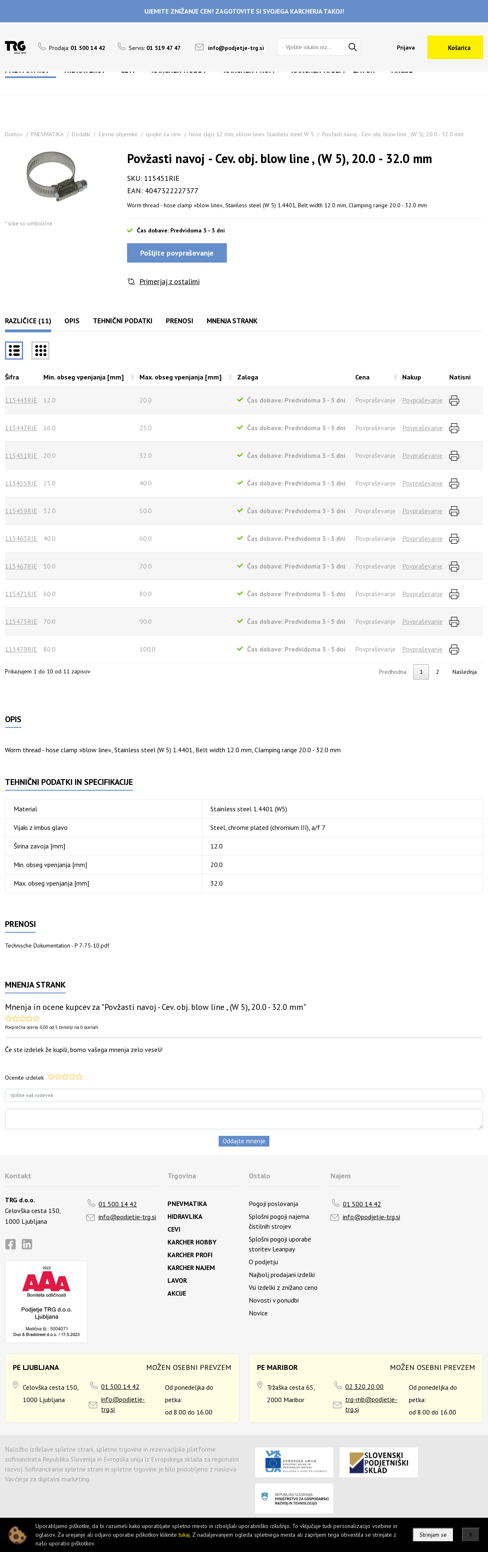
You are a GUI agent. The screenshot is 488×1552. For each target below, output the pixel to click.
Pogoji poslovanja (273, 1203)
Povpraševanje (422, 400)
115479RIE (21, 649)
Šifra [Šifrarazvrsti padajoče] (12, 377)
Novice (258, 1313)
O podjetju (263, 1262)
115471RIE (21, 594)
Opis (72, 320)
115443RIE (21, 400)
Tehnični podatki (123, 320)
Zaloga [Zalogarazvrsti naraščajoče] (247, 377)
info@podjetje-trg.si (236, 48)
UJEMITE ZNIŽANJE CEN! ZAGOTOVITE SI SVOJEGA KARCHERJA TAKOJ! (244, 11)
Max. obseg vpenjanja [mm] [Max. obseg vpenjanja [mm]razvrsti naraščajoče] (180, 377)
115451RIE (21, 455)
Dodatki (81, 134)
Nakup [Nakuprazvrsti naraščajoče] (411, 377)
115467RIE (21, 566)
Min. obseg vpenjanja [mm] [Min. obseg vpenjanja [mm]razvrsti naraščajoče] (83, 377)
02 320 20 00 (364, 1386)
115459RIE (21, 511)
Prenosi (179, 320)
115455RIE (21, 483)
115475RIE (21, 621)
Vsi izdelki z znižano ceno (283, 1287)
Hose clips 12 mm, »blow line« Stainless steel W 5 (251, 134)
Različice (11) (28, 320)
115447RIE (21, 428)
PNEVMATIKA (47, 134)
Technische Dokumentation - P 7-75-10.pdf (57, 945)
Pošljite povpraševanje (177, 253)
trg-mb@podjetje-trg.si (371, 1404)
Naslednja (465, 671)
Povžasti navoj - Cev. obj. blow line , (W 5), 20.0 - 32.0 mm (393, 134)
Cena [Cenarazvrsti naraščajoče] (362, 377)
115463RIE (21, 538)
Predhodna (392, 671)
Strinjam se (433, 1534)
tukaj (184, 1534)
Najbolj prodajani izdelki (282, 1274)
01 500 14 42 (118, 1204)
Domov (14, 134)
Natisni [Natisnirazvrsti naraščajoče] (460, 377)
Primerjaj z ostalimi (169, 281)
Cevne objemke (118, 134)
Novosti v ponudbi (274, 1300)
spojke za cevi (163, 134)
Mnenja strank (232, 320)
